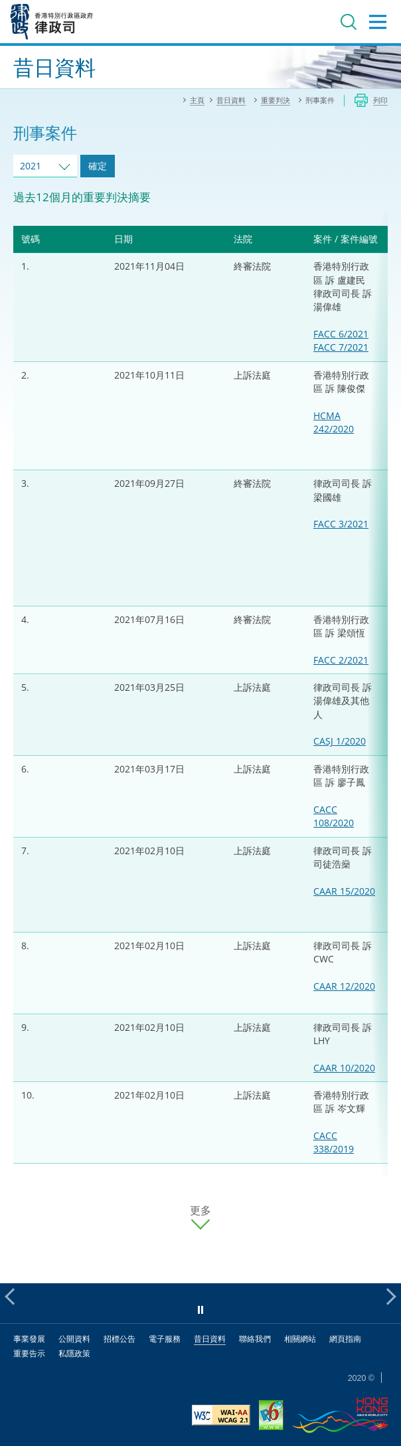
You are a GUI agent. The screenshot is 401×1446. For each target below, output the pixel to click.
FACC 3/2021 (340, 523)
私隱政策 (74, 1353)
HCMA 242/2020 (333, 422)
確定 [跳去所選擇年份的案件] (97, 165)
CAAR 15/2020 (344, 891)
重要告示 (29, 1353)
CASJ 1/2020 (339, 741)
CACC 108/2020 (333, 816)
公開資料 (74, 1338)
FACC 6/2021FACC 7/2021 (340, 340)
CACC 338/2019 (333, 1142)
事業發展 (29, 1338)
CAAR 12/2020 (344, 986)
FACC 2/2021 (340, 660)
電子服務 (165, 1338)
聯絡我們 (255, 1338)
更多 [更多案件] (200, 1211)
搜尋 (349, 22)
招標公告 (119, 1338)
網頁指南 (345, 1338)
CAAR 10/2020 (344, 1067)
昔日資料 (210, 1338)
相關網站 (300, 1338)
